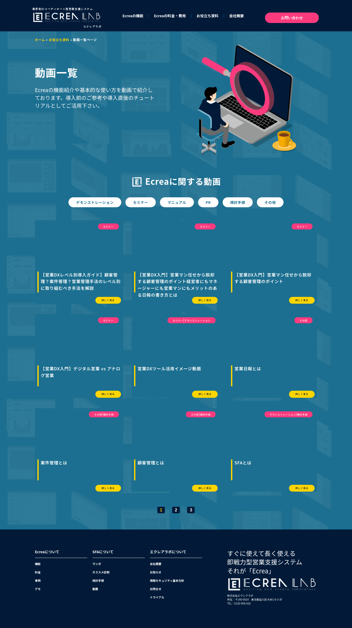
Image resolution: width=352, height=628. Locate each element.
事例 (38, 580)
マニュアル (176, 202)
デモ (38, 588)
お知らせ (155, 572)
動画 (95, 588)
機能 (38, 563)
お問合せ (155, 588)
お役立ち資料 (207, 15)
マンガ (97, 563)
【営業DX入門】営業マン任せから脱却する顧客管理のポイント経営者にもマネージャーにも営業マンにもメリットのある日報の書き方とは (177, 284)
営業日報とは (247, 368)
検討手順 (241, 202)
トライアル (157, 597)
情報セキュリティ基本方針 (167, 580)
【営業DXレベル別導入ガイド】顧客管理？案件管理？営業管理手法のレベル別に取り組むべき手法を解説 (81, 281)
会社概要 (236, 15)
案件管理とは (54, 462)
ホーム (40, 39)
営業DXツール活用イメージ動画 (169, 368)
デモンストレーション (89, 202)
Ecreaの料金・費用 (170, 15)
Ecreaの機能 (133, 15)
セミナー (138, 202)
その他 (276, 202)
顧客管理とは (150, 462)
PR (210, 202)
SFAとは (242, 462)
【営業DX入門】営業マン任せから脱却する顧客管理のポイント (272, 277)
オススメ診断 (101, 572)
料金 (38, 572)
